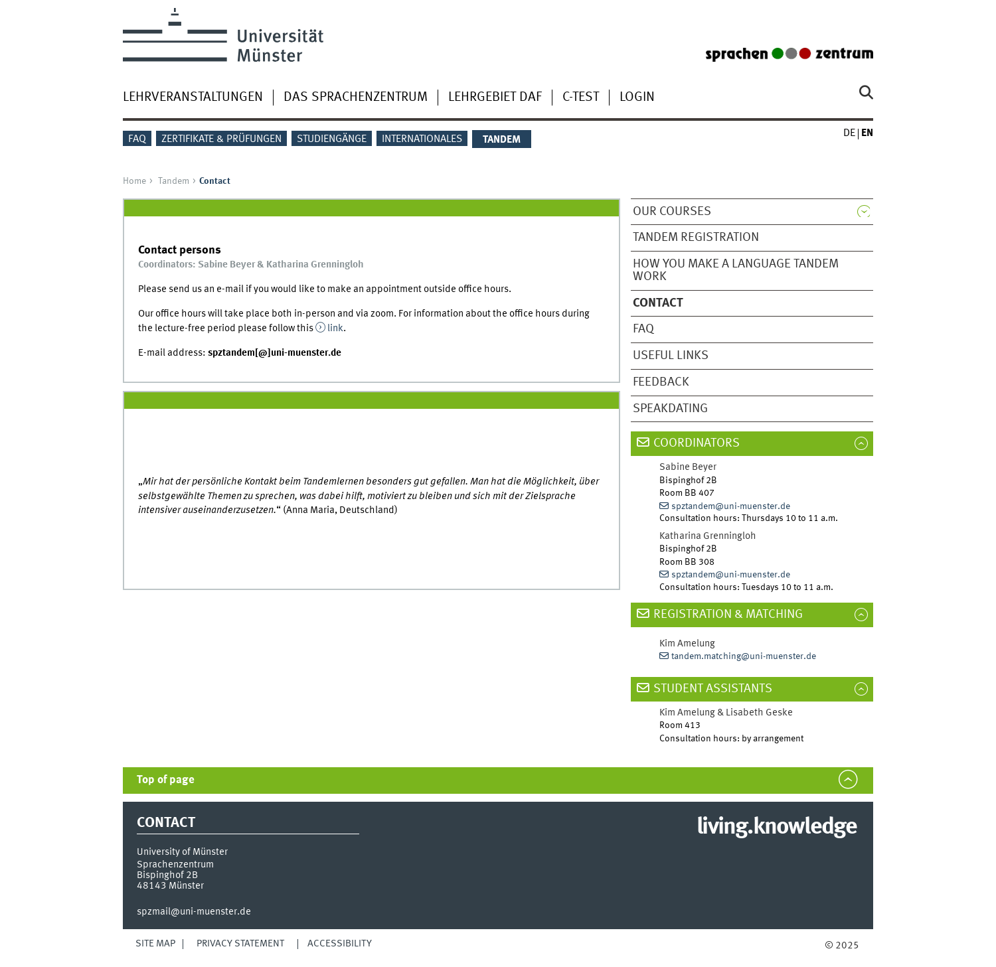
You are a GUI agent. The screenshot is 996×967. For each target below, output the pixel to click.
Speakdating (670, 409)
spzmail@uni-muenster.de (194, 912)
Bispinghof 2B (167, 875)
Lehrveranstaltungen (193, 97)
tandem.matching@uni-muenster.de (743, 656)
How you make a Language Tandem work (736, 270)
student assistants (712, 689)
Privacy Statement (240, 943)
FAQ (137, 139)
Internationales (422, 139)
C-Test (580, 97)
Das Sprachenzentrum (356, 97)
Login (637, 97)
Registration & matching (728, 615)
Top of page (166, 780)
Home (134, 181)
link (335, 328)
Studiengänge (332, 139)
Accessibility (339, 943)
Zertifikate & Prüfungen (221, 139)
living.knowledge (777, 828)
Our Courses (672, 212)
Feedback (661, 382)
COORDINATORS (696, 443)
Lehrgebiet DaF (495, 97)
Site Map (155, 943)
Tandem (173, 181)
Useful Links (670, 356)
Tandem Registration (696, 238)
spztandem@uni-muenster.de (730, 506)
